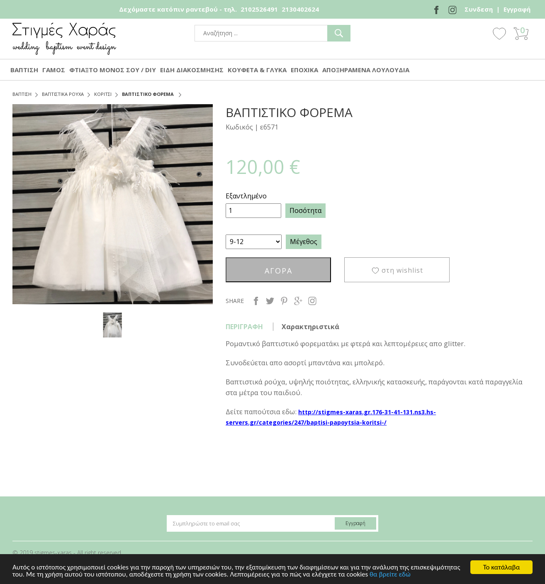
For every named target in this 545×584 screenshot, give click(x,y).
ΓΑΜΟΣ (53, 70)
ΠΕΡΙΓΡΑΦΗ (244, 327)
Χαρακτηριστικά (310, 327)
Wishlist (499, 33)
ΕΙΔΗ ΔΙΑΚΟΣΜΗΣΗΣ (192, 70)
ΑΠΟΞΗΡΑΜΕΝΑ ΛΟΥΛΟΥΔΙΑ (365, 70)
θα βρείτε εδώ (390, 574)
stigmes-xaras (64, 39)
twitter (270, 301)
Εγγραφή (517, 9)
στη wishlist (402, 270)
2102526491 (259, 9)
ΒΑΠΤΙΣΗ (24, 70)
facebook (256, 301)
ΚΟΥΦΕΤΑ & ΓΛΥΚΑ (257, 70)
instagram (312, 301)
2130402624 (300, 9)
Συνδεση (479, 9)
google (298, 301)
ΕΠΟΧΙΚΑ (304, 70)
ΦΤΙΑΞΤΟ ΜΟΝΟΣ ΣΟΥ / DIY (112, 70)
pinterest (284, 301)
